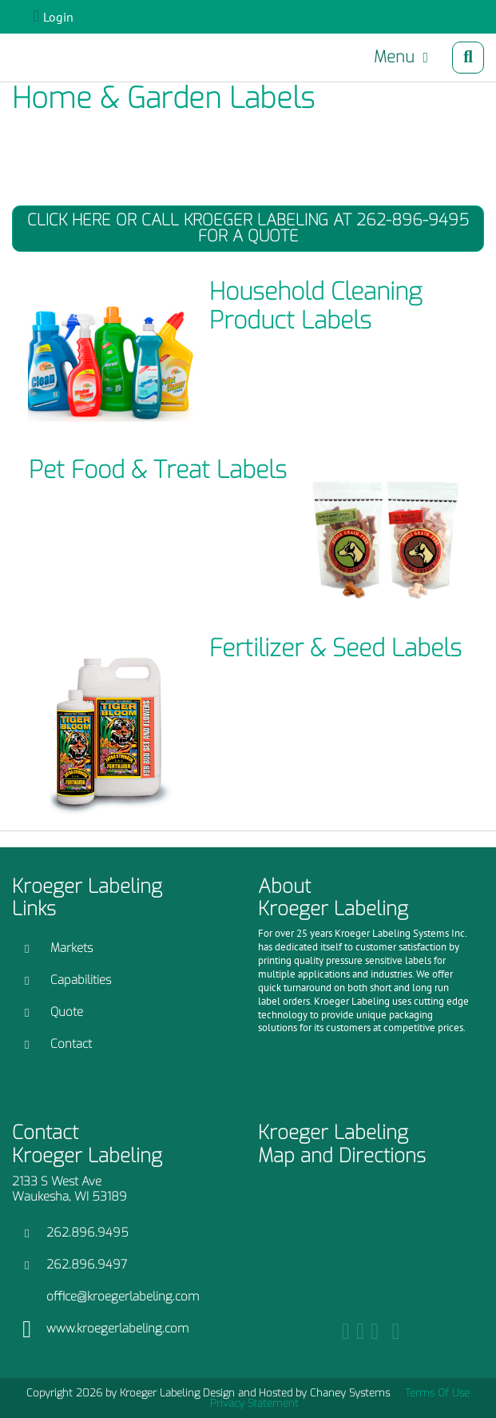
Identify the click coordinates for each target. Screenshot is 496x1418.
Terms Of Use (437, 1393)
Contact (71, 1044)
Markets (71, 948)
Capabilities (80, 980)
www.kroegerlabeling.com (117, 1328)
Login (58, 17)
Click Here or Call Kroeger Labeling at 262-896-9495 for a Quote (248, 228)
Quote (66, 1012)
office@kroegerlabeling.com (122, 1296)
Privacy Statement (254, 1403)
